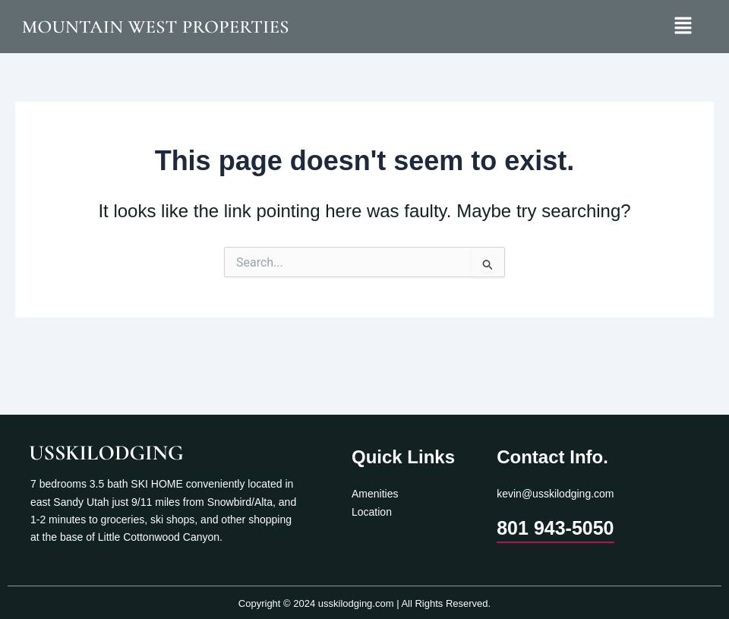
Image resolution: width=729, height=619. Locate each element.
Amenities (375, 494)
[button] (683, 26)
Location (372, 512)
